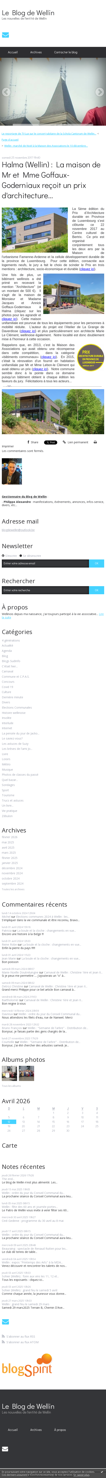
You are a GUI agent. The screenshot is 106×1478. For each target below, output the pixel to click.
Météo (6, 764)
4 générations (11, 640)
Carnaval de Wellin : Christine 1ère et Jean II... (73, 972)
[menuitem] (13, 52)
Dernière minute (12, 697)
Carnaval (7, 671)
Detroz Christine (12, 986)
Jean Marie (9, 958)
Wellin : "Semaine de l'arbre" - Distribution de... (58, 1028)
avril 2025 (8, 847)
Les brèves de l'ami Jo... (17, 749)
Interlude (7, 723)
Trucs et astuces (13, 800)
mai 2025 (8, 842)
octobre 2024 (10, 878)
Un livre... (7, 805)
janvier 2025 (10, 863)
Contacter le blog (65, 52)
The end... (8, 1179)
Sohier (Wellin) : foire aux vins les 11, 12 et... (30, 1276)
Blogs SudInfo (11, 661)
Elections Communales (17, 707)
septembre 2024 (12, 883)
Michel (6, 917)
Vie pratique (9, 811)
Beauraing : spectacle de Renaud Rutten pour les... (34, 1248)
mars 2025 (9, 852)
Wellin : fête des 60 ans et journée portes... (30, 1207)
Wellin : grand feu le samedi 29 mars (25, 1304)
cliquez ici (87, 269)
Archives (36, 52)
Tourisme (8, 795)
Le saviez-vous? (12, 738)
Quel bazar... (10, 780)
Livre (5, 754)
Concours (8, 682)
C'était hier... (10, 666)
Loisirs (6, 759)
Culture (6, 692)
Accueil (13, 52)
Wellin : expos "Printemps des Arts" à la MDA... (32, 1262)
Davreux (7, 1014)
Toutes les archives (13, 889)
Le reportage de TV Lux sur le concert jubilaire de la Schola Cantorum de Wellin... (49, 133)
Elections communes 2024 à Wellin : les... (42, 917)
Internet (7, 728)
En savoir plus (81, 1475)
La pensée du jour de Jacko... (20, 733)
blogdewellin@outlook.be (18, 530)
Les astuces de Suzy (15, 744)
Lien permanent (75, 442)
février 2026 (9, 837)
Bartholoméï (10, 1000)
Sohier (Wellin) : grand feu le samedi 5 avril (29, 1290)
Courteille (8, 1042)
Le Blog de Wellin (28, 12)
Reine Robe (9, 944)
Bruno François (12, 1028)
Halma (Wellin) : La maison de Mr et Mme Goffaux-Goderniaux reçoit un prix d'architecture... (51, 179)
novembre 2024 (12, 873)
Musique (7, 769)
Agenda (7, 651)
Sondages (8, 785)
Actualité (7, 645)
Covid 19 (7, 687)
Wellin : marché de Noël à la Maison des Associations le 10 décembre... (46, 145)
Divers (6, 702)
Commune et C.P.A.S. (15, 676)
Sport (5, 790)
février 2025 (9, 858)
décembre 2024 (12, 868)
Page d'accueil (10, 139)
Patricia (7, 930)
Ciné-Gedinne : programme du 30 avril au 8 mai (33, 1221)
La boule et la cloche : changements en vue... (46, 930)
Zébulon (7, 816)
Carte (9, 1145)
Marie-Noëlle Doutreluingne (20, 972)
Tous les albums (11, 1086)
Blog (5, 656)
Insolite (6, 718)
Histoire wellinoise (14, 713)
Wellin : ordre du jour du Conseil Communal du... (49, 1014)
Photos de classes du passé (20, 774)
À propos (60, 1430)
